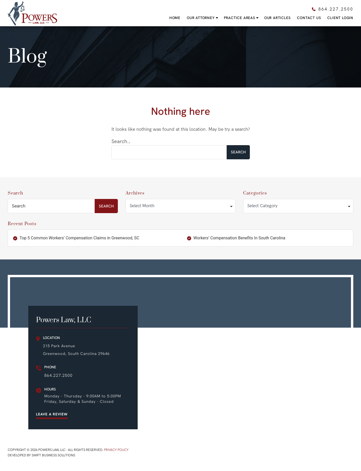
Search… (121, 141)
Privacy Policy (116, 450)
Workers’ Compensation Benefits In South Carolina (239, 238)
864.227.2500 (58, 375)
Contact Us (309, 18)
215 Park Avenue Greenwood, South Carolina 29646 (76, 349)
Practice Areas (239, 18)
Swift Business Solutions (53, 455)
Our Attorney (201, 18)
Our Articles (277, 18)
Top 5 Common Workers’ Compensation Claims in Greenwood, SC (79, 238)
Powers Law (32, 13)
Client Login (340, 18)
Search (15, 193)
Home (174, 18)
